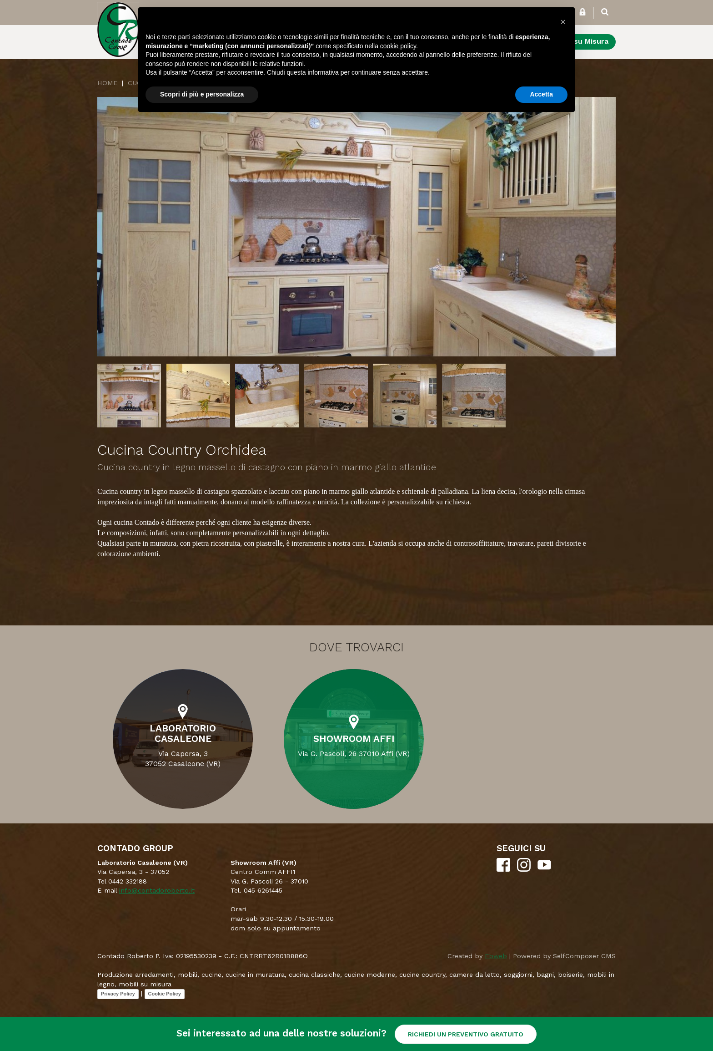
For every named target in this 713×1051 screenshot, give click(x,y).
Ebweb (496, 956)
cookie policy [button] (398, 46)
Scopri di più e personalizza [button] (202, 94)
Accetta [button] (541, 94)
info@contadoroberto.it (157, 890)
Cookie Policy (164, 993)
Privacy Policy (118, 993)
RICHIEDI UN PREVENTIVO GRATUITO (465, 1034)
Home (107, 82)
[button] (563, 22)
